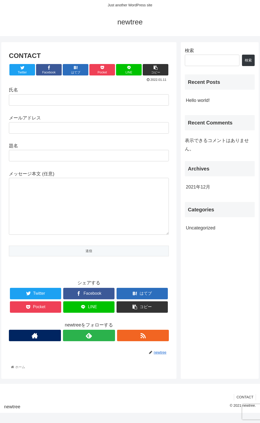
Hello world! (198, 100)
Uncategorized (200, 227)
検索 (189, 50)
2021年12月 (198, 187)
